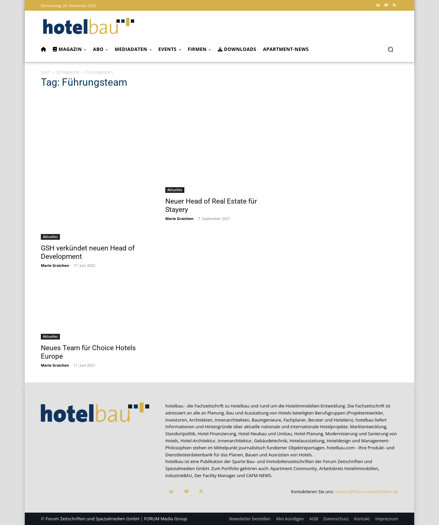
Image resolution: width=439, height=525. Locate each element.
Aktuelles (50, 236)
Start (45, 72)
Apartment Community (293, 468)
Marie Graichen (55, 265)
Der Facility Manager (215, 475)
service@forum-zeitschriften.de (366, 492)
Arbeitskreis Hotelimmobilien (348, 468)
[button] (390, 49)
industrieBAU (178, 475)
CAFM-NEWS (258, 475)
